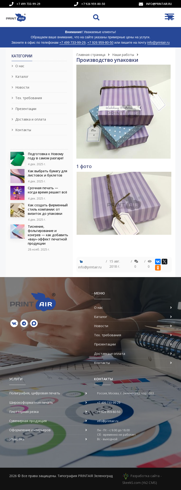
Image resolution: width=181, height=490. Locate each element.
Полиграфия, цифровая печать (34, 393)
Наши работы (123, 54)
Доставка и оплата (30, 119)
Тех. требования (28, 98)
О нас (19, 66)
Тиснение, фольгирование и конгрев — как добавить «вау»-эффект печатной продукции (48, 235)
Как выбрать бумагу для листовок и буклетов (47, 173)
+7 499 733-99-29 (28, 4)
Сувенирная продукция (28, 421)
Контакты (23, 130)
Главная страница (90, 54)
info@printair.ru (159, 4)
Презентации (25, 108)
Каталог (22, 76)
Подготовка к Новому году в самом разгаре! (45, 156)
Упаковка (16, 439)
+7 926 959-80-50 (93, 4)
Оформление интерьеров (30, 430)
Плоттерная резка (24, 411)
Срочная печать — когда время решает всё (47, 190)
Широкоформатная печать (31, 402)
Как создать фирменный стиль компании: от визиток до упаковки (48, 209)
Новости (22, 87)
